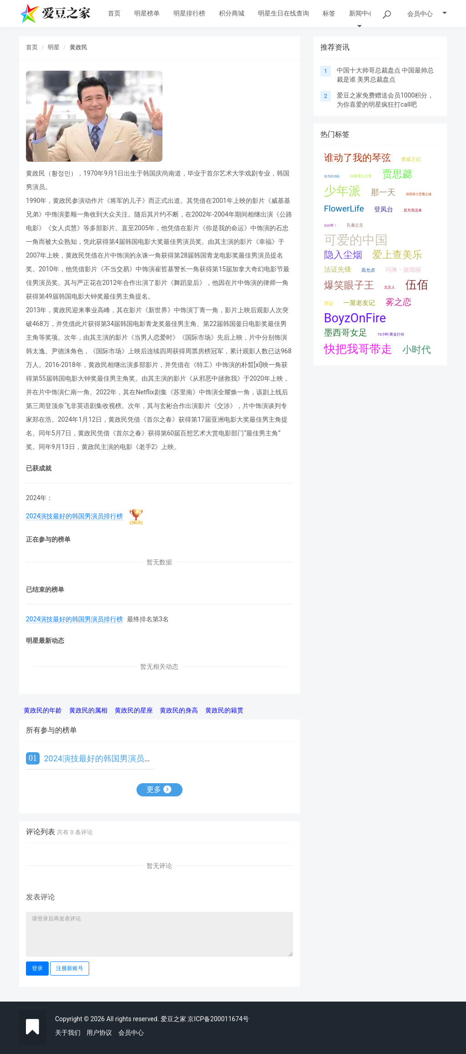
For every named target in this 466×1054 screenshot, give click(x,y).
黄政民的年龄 (43, 710)
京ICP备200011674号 (218, 1019)
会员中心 (131, 1032)
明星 (54, 47)
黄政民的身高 (179, 710)
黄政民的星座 (134, 710)
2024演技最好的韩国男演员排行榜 (74, 516)
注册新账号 (69, 968)
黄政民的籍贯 (224, 710)
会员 (427, 13)
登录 (37, 968)
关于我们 (68, 1032)
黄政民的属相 (88, 710)
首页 (32, 47)
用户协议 (99, 1032)
